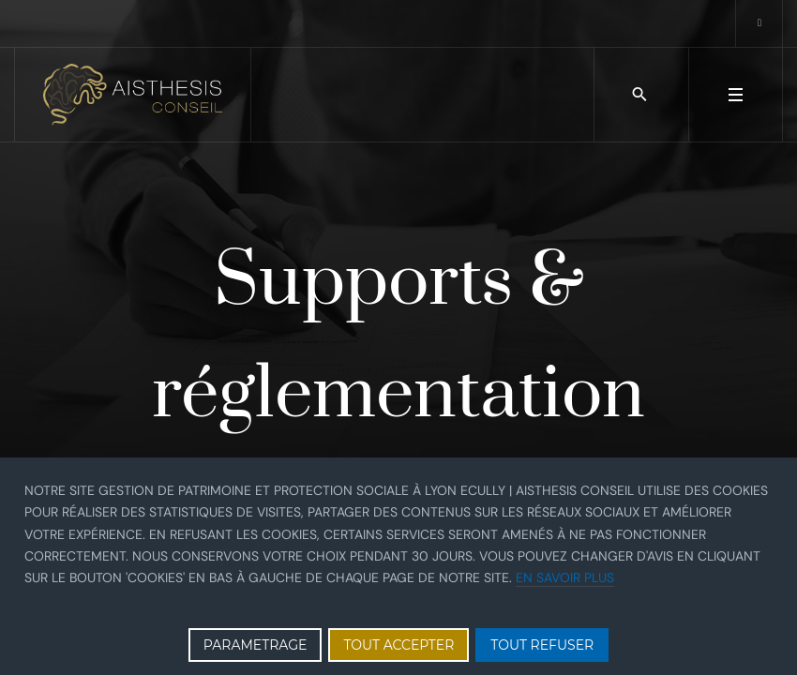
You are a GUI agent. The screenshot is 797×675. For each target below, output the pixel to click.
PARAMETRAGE (255, 645)
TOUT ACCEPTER (398, 645)
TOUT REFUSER (542, 645)
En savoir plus (565, 577)
